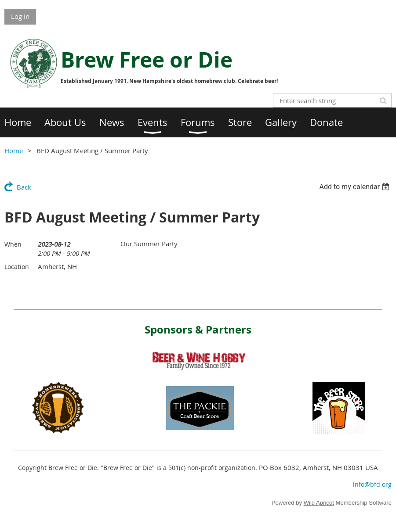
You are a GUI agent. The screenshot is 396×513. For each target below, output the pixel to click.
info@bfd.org (372, 484)
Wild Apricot (319, 502)
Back (24, 187)
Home (13, 150)
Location (16, 266)
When (13, 244)
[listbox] (355, 186)
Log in (20, 16)
